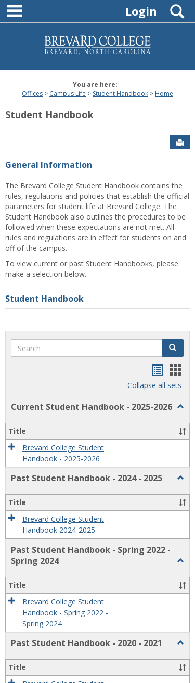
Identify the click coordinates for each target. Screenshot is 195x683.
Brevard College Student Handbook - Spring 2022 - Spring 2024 (65, 613)
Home (164, 93)
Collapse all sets (154, 385)
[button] (173, 348)
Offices (32, 93)
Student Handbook (120, 93)
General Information (48, 165)
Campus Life (67, 93)
